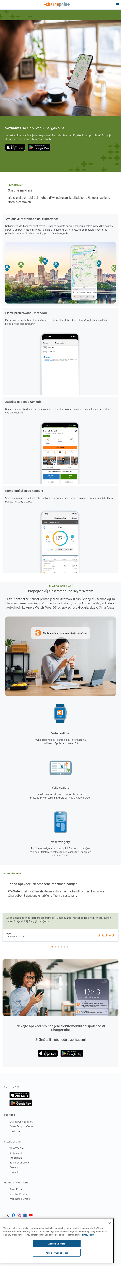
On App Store (19, 1095)
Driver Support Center (21, 1126)
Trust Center (16, 1131)
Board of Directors (19, 1162)
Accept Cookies (56, 1243)
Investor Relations (19, 1194)
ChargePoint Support (21, 1121)
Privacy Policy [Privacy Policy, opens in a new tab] (87, 1234)
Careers (13, 1167)
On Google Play (20, 1103)
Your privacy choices (57, 1252)
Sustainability (17, 1153)
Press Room (16, 1189)
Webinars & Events (20, 1198)
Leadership (15, 1157)
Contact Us (15, 1172)
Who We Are (16, 1148)
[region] (57, 1240)
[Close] (109, 1223)
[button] (52, 947)
